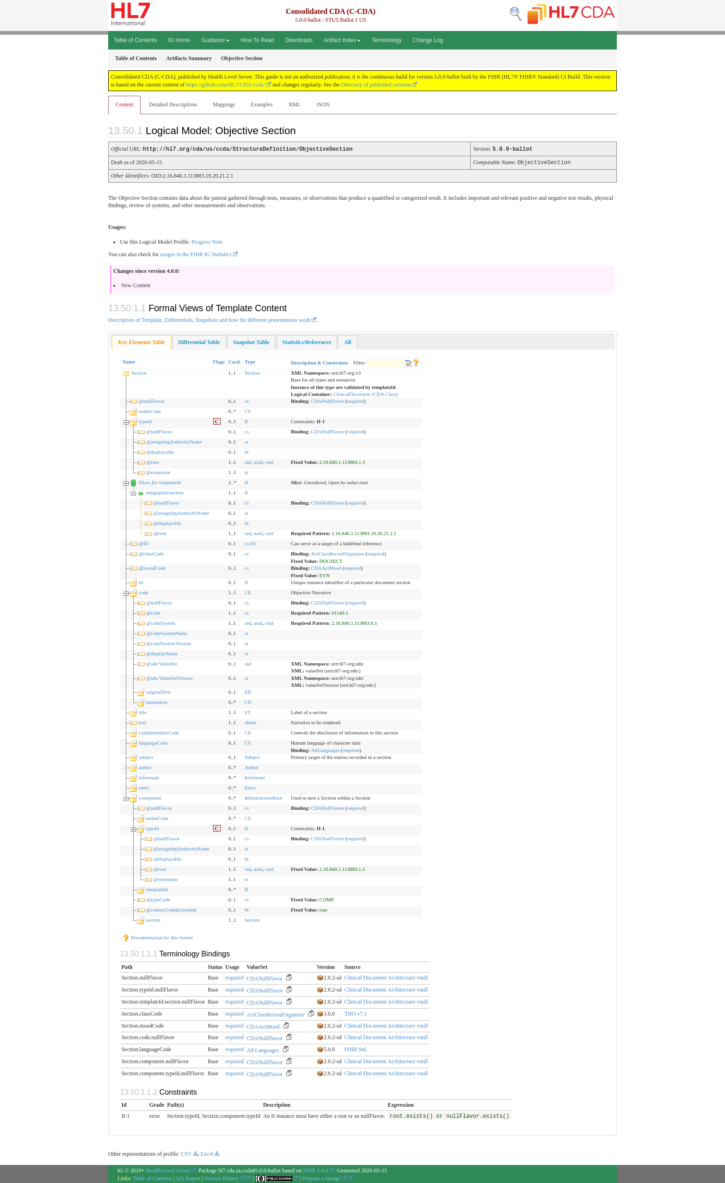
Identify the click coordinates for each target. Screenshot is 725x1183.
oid (248, 461)
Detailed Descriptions (173, 104)
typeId (145, 420)
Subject (252, 756)
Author (252, 766)
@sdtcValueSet (161, 662)
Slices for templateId (160, 481)
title (143, 711)
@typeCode (158, 898)
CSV (186, 1153)
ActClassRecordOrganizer (337, 552)
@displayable (160, 451)
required (355, 400)
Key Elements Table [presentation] (141, 341)
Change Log (428, 40)
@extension (158, 471)
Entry (250, 786)
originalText (158, 691)
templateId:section (165, 491)
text (143, 721)
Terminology (387, 40)
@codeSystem (160, 622)
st (246, 441)
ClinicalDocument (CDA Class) (365, 393)
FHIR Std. (355, 1048)
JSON (323, 104)
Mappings (224, 104)
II (246, 420)
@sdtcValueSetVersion (169, 677)
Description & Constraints (319, 361)
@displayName (162, 652)
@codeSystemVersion (168, 642)
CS (248, 410)
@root (152, 461)
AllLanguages (325, 749)
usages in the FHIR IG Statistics (195, 253)
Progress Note (207, 241)
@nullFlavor (152, 400)
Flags (219, 361)
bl (247, 451)
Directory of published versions (376, 84)
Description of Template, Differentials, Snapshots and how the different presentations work (209, 319)
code (143, 591)
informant (149, 776)
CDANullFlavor (327, 400)
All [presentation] (347, 341)
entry (144, 786)
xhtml (251, 721)
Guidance (215, 40)
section (153, 919)
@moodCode (152, 567)
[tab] (141, 341)
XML (295, 104)
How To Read (257, 40)
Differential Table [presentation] (199, 341)
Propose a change (324, 1177)
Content (124, 104)
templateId (157, 888)
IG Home (179, 40)
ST (248, 711)
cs (247, 400)
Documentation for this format (157, 936)
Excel (207, 1153)
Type (250, 361)
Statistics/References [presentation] (307, 341)
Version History (225, 1177)
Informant (255, 776)
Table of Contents (135, 40)
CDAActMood (326, 567)
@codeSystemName (167, 632)
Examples (261, 104)
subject (146, 756)
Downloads (299, 40)
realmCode (150, 410)
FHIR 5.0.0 (315, 1169)
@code (153, 612)
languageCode (153, 742)
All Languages (262, 1049)
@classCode (151, 552)
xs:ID (250, 542)
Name (129, 361)
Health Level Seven (168, 1169)
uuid (258, 461)
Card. (234, 361)
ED (248, 691)
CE (248, 591)
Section (139, 372)
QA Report (188, 1177)
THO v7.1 (355, 1013)
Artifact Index (342, 40)
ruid (269, 461)
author (145, 766)
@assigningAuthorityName (174, 441)
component (150, 797)
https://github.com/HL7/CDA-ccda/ (225, 84)
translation (156, 701)
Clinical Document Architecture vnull (386, 977)
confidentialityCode (159, 731)
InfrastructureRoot (263, 797)
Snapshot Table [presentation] (251, 341)
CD (248, 701)
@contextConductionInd (171, 909)
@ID (144, 542)
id (141, 581)
